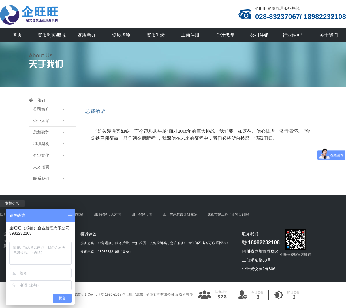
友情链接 (12, 203)
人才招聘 (50, 167)
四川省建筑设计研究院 (180, 214)
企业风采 (50, 121)
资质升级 (155, 35)
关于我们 (328, 35)
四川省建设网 (141, 214)
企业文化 (50, 155)
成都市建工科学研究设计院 (228, 214)
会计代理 (225, 35)
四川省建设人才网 (107, 214)
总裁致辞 (50, 132)
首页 (17, 35)
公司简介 (50, 109)
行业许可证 (294, 35)
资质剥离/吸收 (51, 35)
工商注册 (190, 35)
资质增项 (121, 35)
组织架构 (50, 144)
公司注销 (259, 35)
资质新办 (86, 35)
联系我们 (50, 178)
